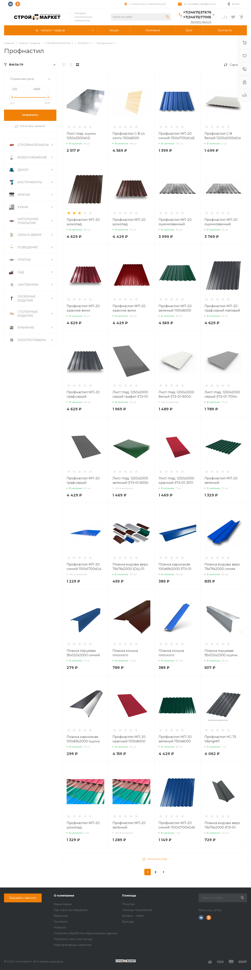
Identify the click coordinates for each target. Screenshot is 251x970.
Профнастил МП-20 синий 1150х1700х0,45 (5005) (177, 138)
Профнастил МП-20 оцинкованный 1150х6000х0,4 (175, 224)
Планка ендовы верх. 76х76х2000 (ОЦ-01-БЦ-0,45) (130, 568)
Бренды (128, 921)
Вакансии (61, 916)
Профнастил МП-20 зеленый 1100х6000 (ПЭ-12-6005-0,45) (175, 310)
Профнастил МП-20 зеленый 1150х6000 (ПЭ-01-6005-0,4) (175, 741)
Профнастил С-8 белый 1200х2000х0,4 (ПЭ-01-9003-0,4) (223, 138)
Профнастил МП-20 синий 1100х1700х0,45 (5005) (177, 827)
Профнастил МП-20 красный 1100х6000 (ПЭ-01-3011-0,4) (129, 741)
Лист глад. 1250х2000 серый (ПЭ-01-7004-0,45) (222, 396)
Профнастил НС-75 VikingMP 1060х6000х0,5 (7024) (222, 741)
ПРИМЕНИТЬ (30, 115)
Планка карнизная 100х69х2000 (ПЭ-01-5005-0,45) (175, 568)
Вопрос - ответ (133, 916)
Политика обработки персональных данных (85, 933)
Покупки (128, 904)
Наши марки (63, 904)
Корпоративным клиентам (73, 945)
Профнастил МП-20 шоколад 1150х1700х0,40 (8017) (84, 827)
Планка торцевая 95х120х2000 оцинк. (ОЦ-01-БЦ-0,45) (221, 655)
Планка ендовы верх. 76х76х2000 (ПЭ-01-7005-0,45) (222, 827)
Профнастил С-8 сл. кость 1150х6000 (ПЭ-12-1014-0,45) (129, 138)
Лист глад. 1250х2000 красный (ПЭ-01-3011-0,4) (176, 482)
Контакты (60, 921)
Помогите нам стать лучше (73, 939)
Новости (60, 927)
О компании (64, 895)
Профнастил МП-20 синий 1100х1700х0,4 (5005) (84, 568)
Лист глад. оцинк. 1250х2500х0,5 (81, 136)
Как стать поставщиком (71, 910)
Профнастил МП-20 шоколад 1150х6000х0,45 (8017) (84, 224)
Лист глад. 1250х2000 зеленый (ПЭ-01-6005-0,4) (131, 482)
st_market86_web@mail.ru (200, 3)
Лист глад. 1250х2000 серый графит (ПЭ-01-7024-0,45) (131, 396)
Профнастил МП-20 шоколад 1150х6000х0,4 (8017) (129, 224)
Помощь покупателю (137, 910)
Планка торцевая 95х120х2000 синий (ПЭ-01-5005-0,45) (83, 655)
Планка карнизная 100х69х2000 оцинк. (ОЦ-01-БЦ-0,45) (83, 741)
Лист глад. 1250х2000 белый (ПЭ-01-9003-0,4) (176, 396)
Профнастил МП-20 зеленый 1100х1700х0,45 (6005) (130, 827)
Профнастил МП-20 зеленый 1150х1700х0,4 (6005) (221, 482)
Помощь (129, 895)
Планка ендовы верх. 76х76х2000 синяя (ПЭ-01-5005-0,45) (222, 568)
